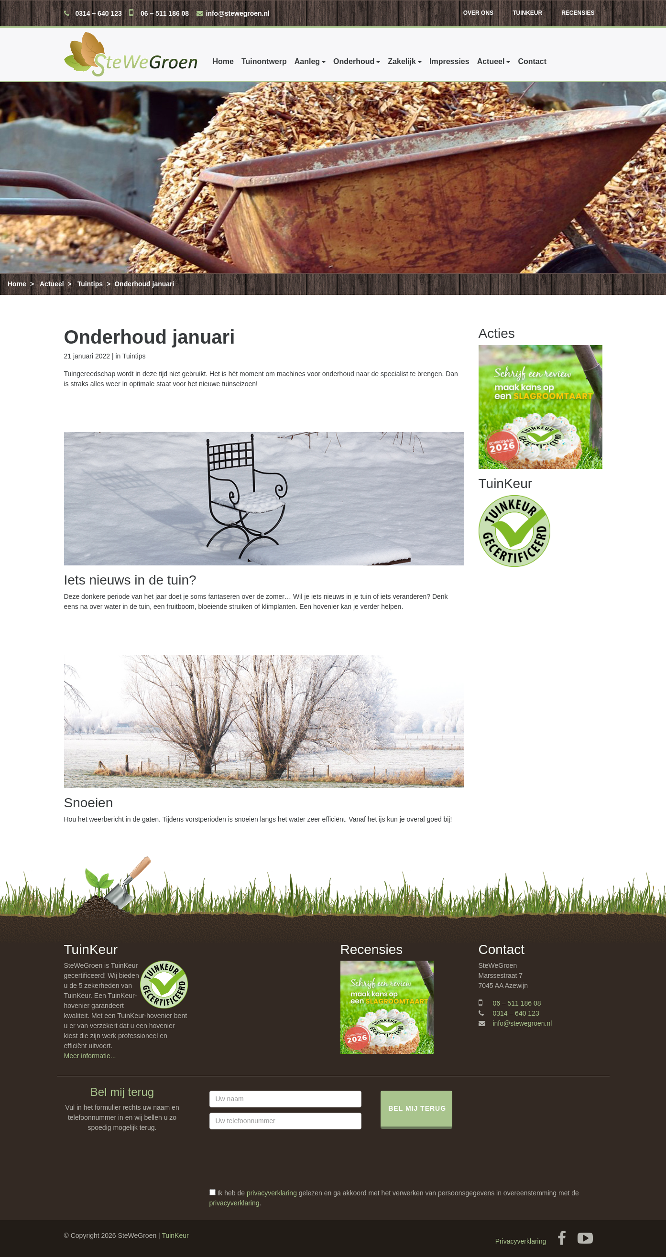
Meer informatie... (90, 1056)
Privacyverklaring (520, 1241)
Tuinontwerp (264, 61)
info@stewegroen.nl (238, 13)
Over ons (478, 13)
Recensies (577, 13)
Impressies (449, 61)
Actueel (52, 284)
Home (223, 61)
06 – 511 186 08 (165, 13)
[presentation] (282, 1169)
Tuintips (90, 284)
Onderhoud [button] (353, 61)
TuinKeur (527, 13)
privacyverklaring (272, 1193)
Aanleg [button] (307, 61)
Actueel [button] (491, 61)
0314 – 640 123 (98, 13)
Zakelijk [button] (402, 61)
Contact (532, 61)
